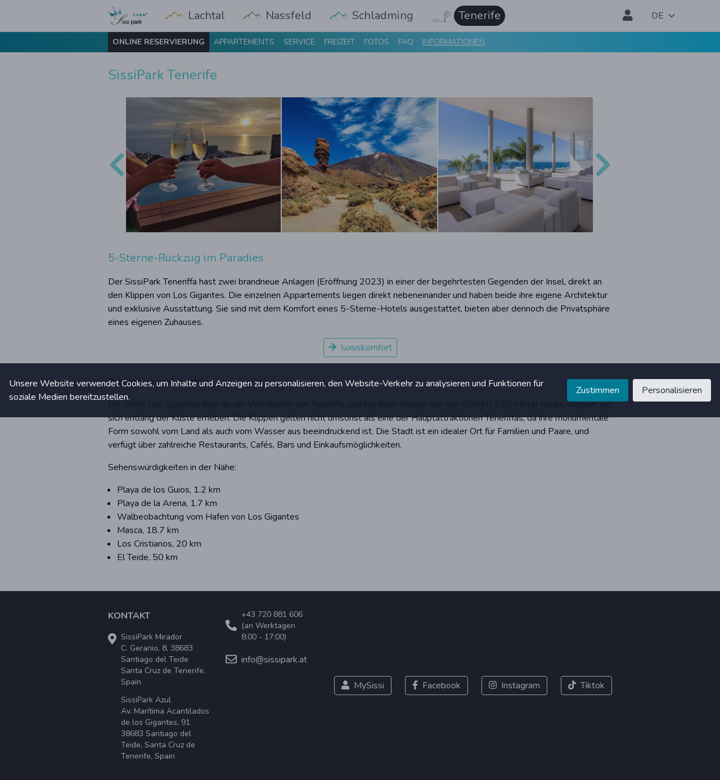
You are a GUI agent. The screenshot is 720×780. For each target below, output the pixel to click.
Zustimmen (597, 390)
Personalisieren (672, 390)
